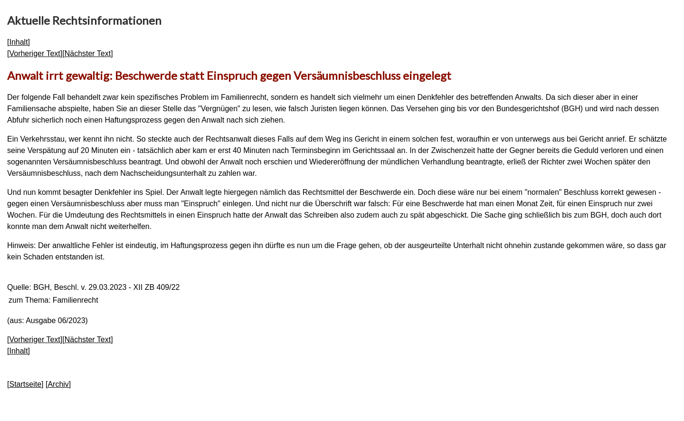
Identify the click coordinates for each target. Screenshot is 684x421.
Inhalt (18, 42)
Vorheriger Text (34, 53)
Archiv (58, 384)
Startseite (25, 384)
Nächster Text (88, 53)
